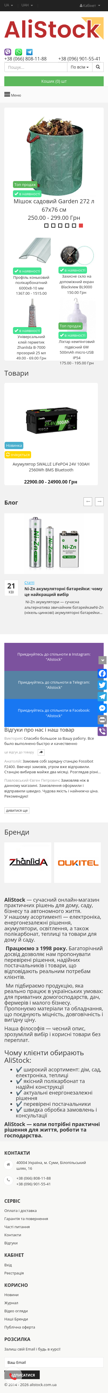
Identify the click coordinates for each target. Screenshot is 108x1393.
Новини (11, 1294)
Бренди (16, 832)
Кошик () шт (54, 81)
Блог (11, 502)
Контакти (12, 1234)
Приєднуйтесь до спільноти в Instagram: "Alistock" (54, 657)
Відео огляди (16, 1310)
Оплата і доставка (20, 1210)
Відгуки (11, 1243)
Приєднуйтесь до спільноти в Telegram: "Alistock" (54, 685)
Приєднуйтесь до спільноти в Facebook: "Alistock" (54, 713)
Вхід (8, 1264)
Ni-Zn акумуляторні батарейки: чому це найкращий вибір (63, 591)
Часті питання (17, 1226)
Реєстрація (14, 1273)
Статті (29, 582)
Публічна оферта (19, 1327)
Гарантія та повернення (26, 1218)
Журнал (11, 1302)
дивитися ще (17, 810)
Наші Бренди (16, 1319)
